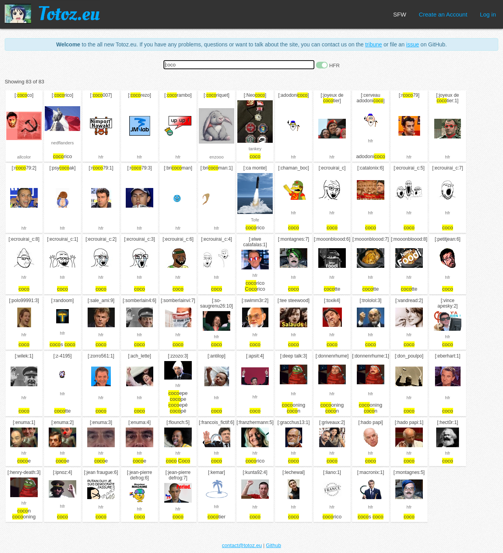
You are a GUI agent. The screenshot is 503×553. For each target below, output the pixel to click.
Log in (488, 14)
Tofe (255, 220)
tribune (373, 44)
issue (412, 44)
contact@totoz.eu (242, 545)
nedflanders (62, 142)
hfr (101, 157)
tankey (255, 148)
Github (273, 545)
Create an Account (443, 14)
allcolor (24, 157)
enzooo (216, 157)
